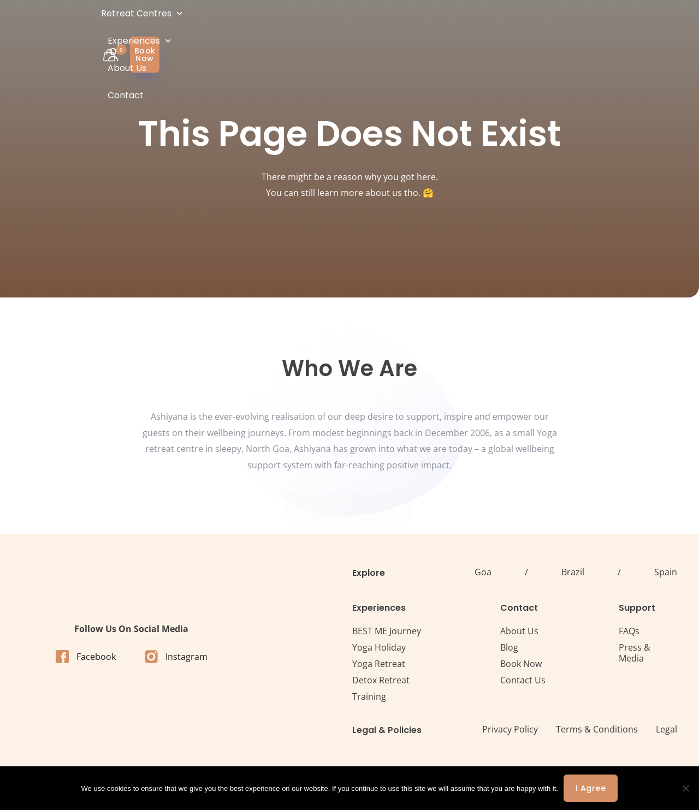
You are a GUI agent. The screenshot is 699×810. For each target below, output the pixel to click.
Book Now (521, 663)
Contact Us (523, 680)
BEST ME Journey (386, 631)
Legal (666, 729)
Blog (509, 647)
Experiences (352, 27)
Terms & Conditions (597, 729)
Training (369, 696)
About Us (417, 27)
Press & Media (634, 653)
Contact (467, 27)
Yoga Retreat (378, 663)
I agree (591, 788)
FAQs (629, 631)
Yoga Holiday (379, 647)
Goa (483, 572)
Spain (665, 572)
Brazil (572, 572)
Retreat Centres (267, 27)
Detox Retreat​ (381, 680)
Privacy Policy (510, 729)
